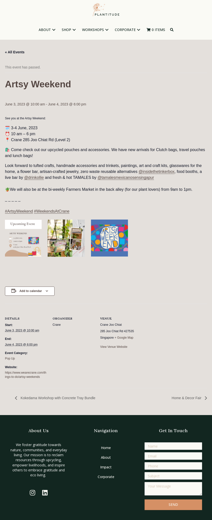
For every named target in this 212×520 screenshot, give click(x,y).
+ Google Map (124, 337)
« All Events (15, 52)
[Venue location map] (174, 338)
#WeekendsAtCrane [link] (51, 211)
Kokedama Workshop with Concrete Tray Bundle (57, 398)
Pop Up (10, 358)
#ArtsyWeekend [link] (19, 211)
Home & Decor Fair (187, 398)
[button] (54, 30)
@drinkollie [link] (34, 177)
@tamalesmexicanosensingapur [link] (125, 177)
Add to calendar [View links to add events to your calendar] (30, 291)
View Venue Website (113, 347)
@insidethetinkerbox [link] (157, 171)
